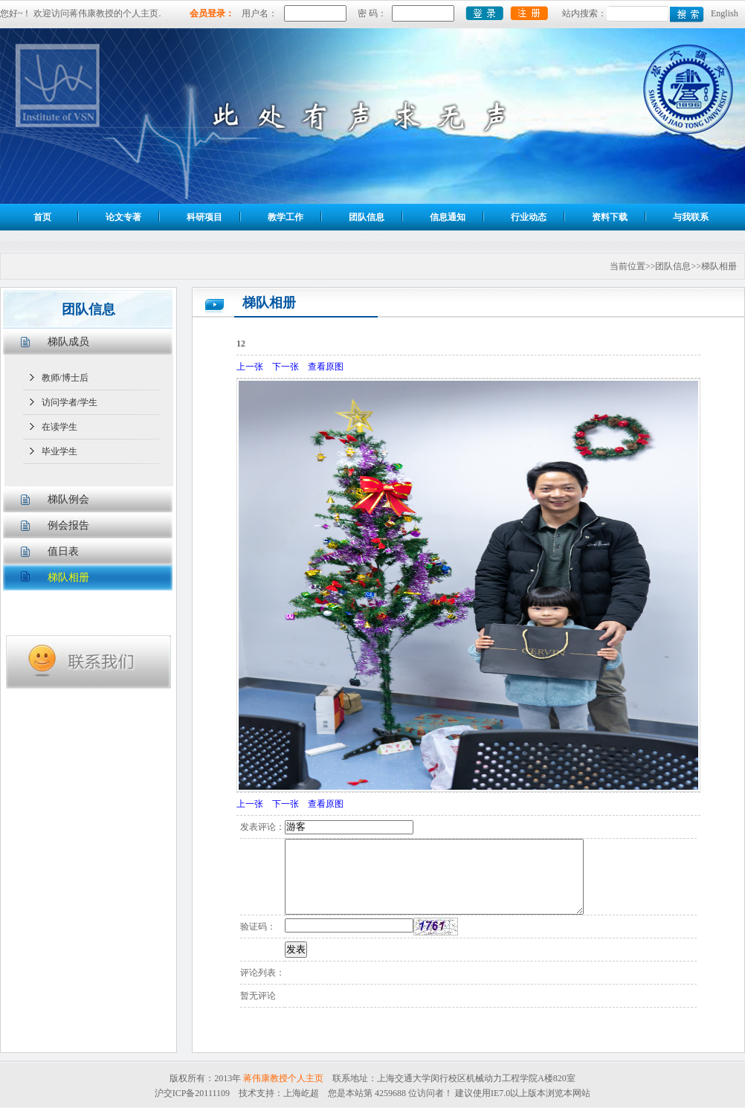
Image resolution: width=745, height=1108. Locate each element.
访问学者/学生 (69, 402)
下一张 (285, 366)
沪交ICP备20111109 (192, 1093)
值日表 (63, 551)
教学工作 (285, 217)
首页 (42, 217)
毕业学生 (59, 451)
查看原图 (326, 366)
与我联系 (691, 217)
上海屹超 (301, 1093)
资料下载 (610, 217)
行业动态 (528, 217)
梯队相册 (68, 577)
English (724, 13)
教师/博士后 (65, 378)
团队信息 (366, 217)
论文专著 (123, 217)
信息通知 (447, 217)
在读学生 (59, 427)
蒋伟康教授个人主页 (283, 1078)
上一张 (249, 366)
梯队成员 (68, 341)
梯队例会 (68, 499)
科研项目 (204, 217)
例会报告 (68, 525)
